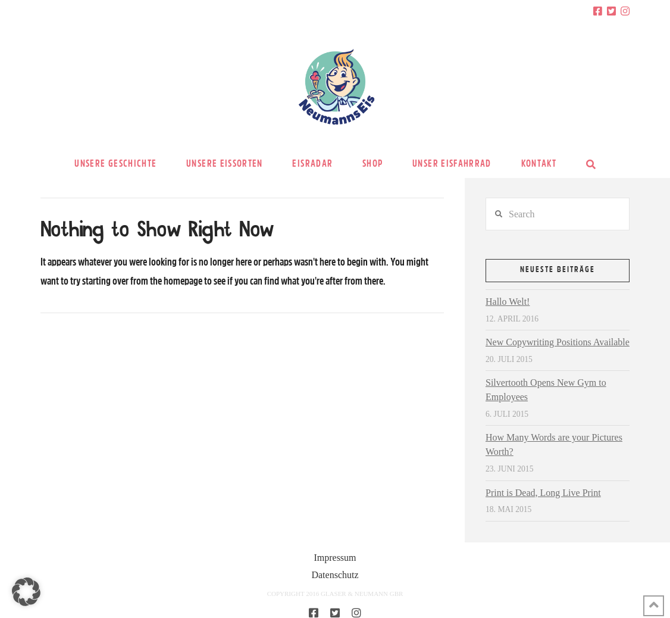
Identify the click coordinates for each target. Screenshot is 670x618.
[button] (26, 592)
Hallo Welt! (508, 301)
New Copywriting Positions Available (558, 342)
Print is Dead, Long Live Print (543, 493)
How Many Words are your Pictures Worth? (554, 444)
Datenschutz (334, 575)
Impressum (335, 558)
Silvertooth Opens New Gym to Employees (546, 389)
